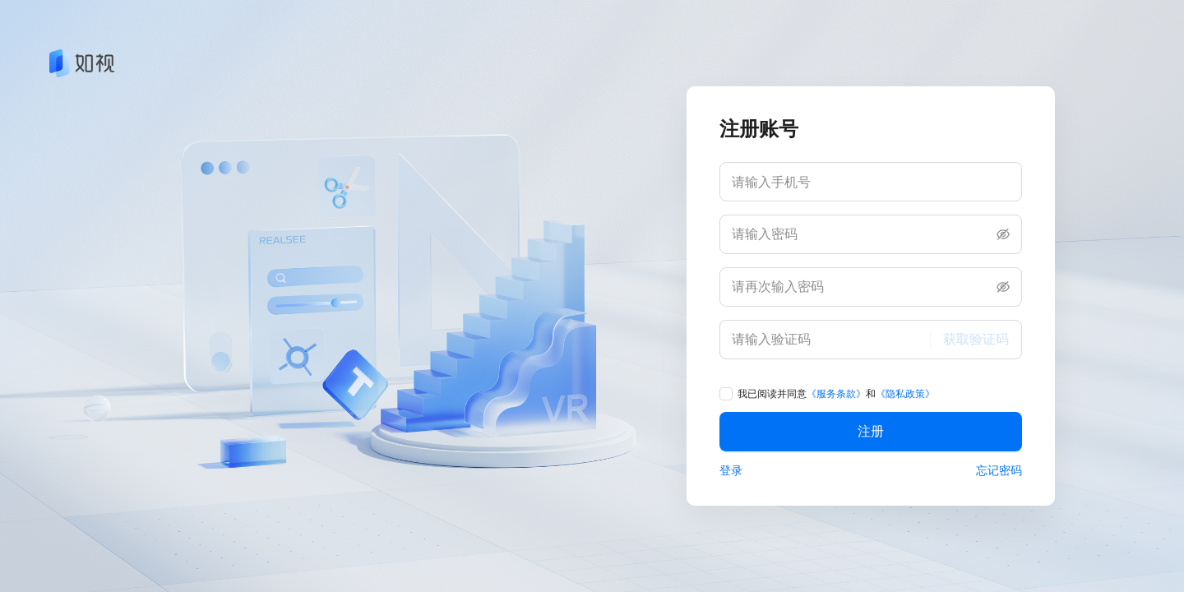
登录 (730, 470)
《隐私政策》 (905, 394)
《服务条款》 (836, 394)
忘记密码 (999, 470)
